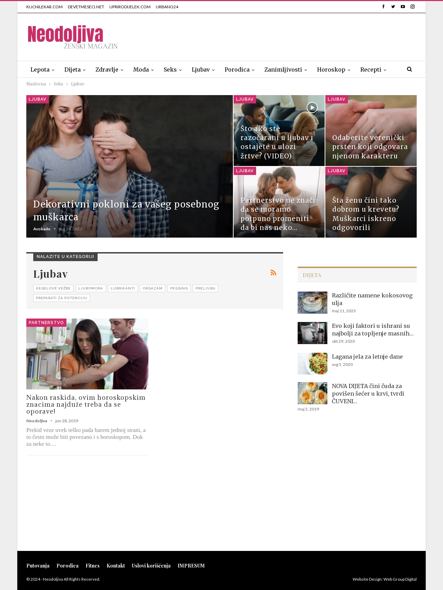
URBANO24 (167, 6)
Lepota (39, 69)
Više (366, 69)
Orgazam (153, 288)
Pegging (179, 288)
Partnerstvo (46, 322)
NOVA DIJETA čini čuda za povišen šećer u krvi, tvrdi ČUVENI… (368, 393)
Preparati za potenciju (61, 298)
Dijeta (72, 69)
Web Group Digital (400, 579)
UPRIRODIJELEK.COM (130, 6)
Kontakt (116, 565)
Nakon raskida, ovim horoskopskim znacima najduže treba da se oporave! (86, 404)
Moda (141, 69)
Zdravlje (107, 69)
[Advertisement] (291, 35)
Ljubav (201, 69)
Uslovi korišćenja (151, 565)
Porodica (237, 69)
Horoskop (331, 69)
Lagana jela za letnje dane (367, 356)
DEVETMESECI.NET (86, 6)
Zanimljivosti (283, 69)
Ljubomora (90, 288)
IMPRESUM (191, 565)
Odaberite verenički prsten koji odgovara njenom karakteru (370, 147)
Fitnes (92, 565)
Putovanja (37, 565)
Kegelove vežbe (53, 288)
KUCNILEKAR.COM (44, 6)
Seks (170, 69)
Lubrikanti (123, 288)
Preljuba (206, 288)
